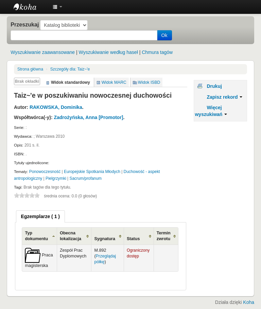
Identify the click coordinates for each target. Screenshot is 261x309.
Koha (248, 302)
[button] (57, 7)
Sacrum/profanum (86, 178)
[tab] (40, 216)
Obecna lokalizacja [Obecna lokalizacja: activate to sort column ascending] (70, 236)
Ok (164, 35)
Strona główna (30, 69)
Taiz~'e (70, 69)
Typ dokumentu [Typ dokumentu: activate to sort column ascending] (36, 236)
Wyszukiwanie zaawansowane (43, 52)
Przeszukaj (25, 24)
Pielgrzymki (56, 178)
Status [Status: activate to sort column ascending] (133, 238)
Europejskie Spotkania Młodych (92, 171)
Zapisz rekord (224, 97)
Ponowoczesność (45, 171)
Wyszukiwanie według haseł (108, 52)
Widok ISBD (149, 82)
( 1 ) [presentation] (40, 216)
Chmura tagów (157, 52)
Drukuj (214, 86)
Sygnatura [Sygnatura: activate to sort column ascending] (104, 238)
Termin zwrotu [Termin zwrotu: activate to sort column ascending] (164, 236)
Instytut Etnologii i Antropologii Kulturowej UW (31, 7)
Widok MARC (114, 82)
